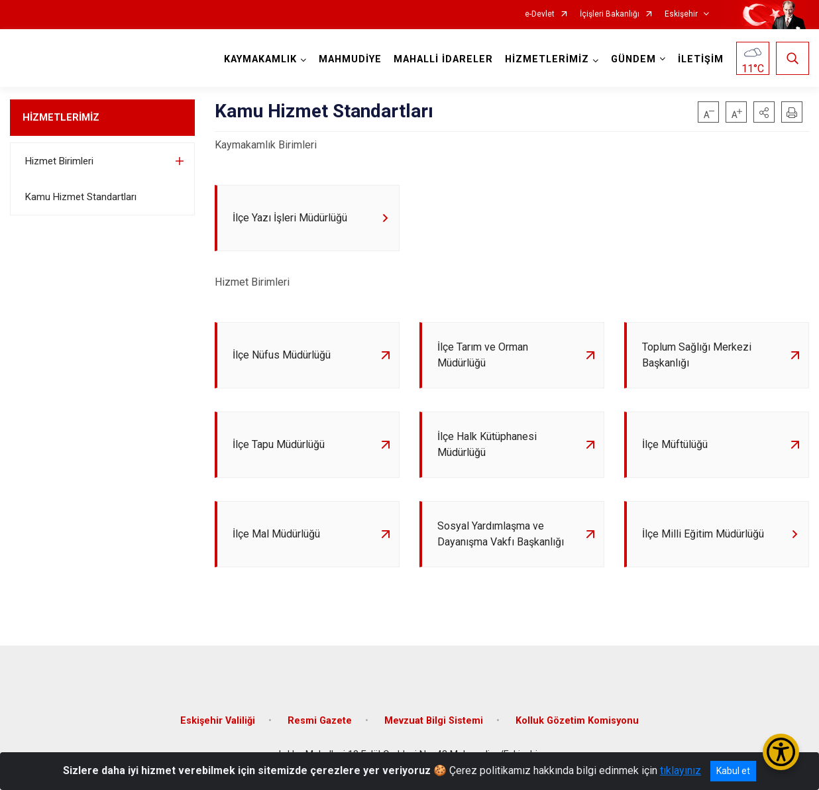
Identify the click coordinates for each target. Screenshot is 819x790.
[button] (764, 112)
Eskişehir (681, 14)
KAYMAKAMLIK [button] (260, 59)
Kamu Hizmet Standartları (80, 197)
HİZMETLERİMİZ (61, 117)
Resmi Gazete (320, 720)
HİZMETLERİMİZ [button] (547, 59)
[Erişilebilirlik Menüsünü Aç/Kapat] (781, 752)
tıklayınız (680, 770)
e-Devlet (540, 14)
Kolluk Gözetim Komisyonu (577, 720)
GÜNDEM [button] (633, 59)
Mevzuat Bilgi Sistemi (433, 720)
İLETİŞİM (701, 59)
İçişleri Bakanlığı (609, 14)
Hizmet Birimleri (59, 161)
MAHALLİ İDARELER (443, 59)
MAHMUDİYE (350, 59)
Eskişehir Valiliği (217, 720)
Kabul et (733, 770)
